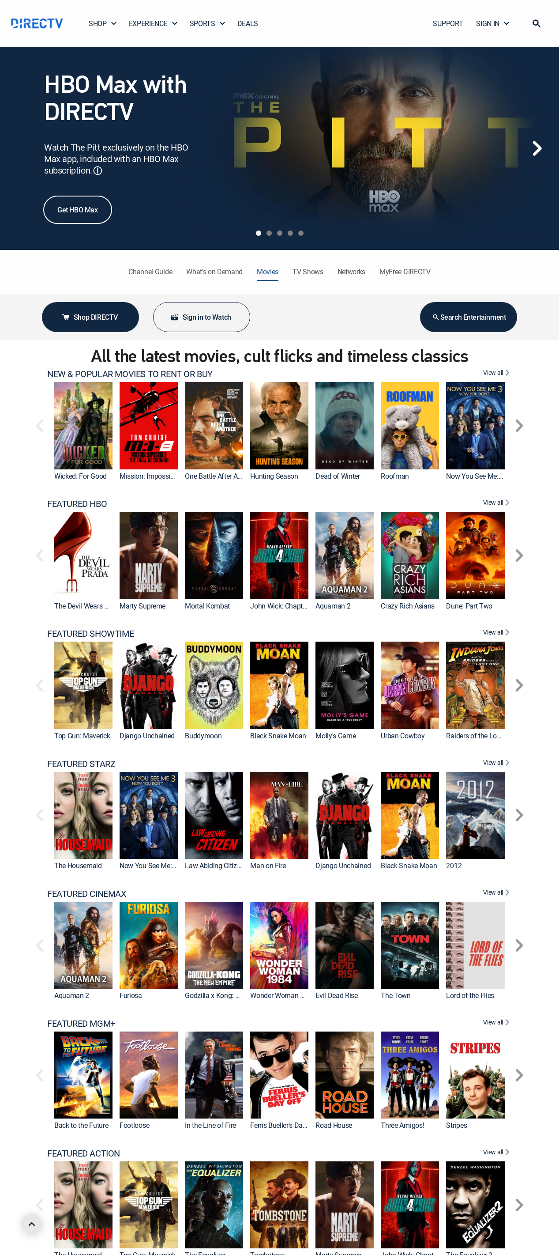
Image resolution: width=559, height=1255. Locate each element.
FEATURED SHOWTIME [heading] (90, 633)
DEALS (247, 23)
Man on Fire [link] (267, 865)
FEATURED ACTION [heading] (83, 1153)
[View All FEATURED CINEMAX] (497, 894)
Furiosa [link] (131, 995)
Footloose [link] (134, 1125)
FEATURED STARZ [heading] (81, 764)
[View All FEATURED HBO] (497, 504)
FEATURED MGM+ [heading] (81, 1023)
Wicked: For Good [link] (80, 476)
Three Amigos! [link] (402, 1125)
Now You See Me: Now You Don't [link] (495, 476)
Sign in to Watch (200, 317)
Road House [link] (333, 1125)
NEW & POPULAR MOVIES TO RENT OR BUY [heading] (130, 374)
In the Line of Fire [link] (210, 1125)
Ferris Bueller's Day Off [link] (283, 1125)
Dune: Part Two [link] (469, 606)
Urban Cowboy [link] (402, 736)
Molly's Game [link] (335, 736)
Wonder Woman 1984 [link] (282, 995)
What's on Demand (214, 271)
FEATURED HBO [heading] (77, 504)
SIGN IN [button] (493, 23)
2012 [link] (453, 865)
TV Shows (308, 271)
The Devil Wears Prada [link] (88, 606)
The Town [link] (395, 995)
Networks (351, 271)
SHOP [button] (103, 23)
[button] (536, 23)
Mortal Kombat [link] (207, 606)
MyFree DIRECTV (405, 271)
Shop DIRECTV (89, 317)
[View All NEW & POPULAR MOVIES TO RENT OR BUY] (497, 374)
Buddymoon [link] (203, 736)
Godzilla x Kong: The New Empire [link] (234, 995)
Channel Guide (150, 271)
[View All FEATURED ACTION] (497, 1153)
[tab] (258, 233)
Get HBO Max (77, 210)
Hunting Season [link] (274, 476)
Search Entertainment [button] (468, 317)
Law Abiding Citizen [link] (214, 865)
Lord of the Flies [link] (470, 995)
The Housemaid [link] (78, 865)
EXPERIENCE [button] (153, 23)
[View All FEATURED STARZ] (497, 764)
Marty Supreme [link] (142, 606)
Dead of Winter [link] (337, 476)
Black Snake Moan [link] (278, 736)
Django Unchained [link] (147, 736)
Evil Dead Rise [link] (336, 995)
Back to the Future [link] (81, 1125)
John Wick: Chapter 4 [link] (282, 606)
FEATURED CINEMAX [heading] (87, 894)
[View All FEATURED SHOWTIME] (497, 633)
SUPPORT (448, 23)
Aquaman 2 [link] (332, 606)
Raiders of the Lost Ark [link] (480, 736)
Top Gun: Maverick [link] (82, 736)
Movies (267, 271)
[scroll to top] (32, 1224)
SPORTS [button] (208, 23)
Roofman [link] (395, 476)
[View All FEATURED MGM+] (497, 1023)
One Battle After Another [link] (220, 476)
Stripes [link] (456, 1125)
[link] (83, 425)
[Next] (537, 148)
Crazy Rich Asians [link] (408, 606)
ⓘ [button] (97, 171)
